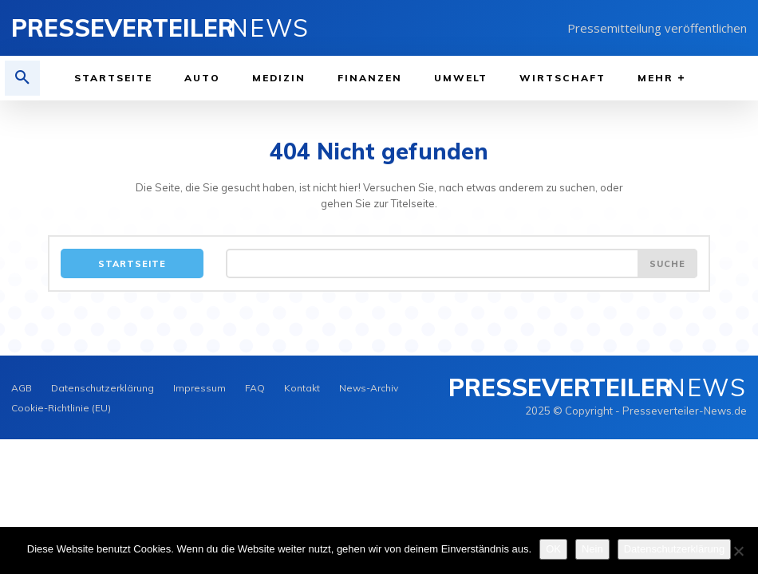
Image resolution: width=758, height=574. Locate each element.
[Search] (667, 263)
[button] (22, 78)
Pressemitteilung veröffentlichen (657, 28)
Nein (592, 549)
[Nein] (738, 551)
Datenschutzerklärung (674, 549)
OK (553, 549)
